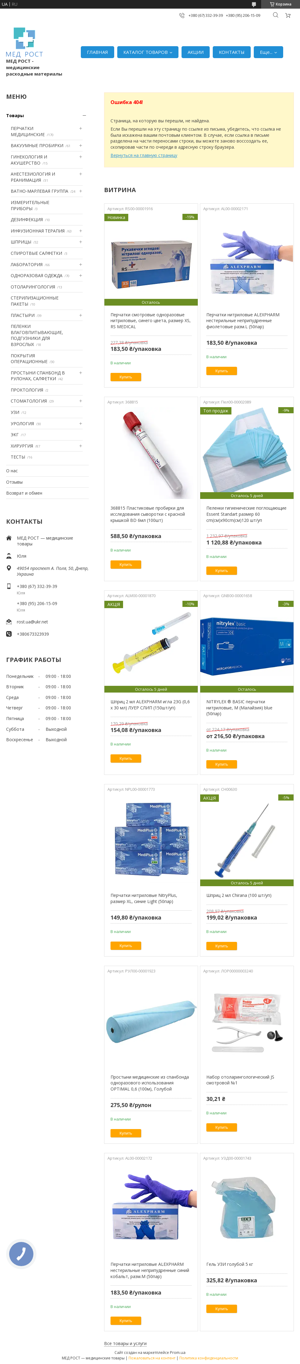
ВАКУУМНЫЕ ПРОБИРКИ (37, 145)
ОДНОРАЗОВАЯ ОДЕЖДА (36, 275)
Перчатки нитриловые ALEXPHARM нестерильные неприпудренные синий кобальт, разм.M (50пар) (150, 1270)
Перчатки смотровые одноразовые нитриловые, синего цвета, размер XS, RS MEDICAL (151, 320)
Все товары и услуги (125, 1343)
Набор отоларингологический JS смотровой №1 (240, 1080)
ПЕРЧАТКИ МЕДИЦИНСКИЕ (28, 131)
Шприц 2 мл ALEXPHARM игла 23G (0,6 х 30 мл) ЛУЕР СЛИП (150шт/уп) (150, 705)
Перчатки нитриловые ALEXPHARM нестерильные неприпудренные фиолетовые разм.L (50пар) (242, 320)
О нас (12, 471)
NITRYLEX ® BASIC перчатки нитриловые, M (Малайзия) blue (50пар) (239, 707)
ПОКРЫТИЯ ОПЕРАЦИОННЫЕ (29, 359)
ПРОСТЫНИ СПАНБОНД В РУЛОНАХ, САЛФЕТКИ (38, 376)
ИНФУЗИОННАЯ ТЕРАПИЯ (38, 231)
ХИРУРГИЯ (22, 446)
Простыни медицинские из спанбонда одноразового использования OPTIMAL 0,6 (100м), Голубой (150, 1083)
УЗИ (15, 412)
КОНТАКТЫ (232, 52)
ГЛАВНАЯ (97, 52)
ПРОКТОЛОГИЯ (27, 390)
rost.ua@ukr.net (32, 622)
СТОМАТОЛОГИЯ (29, 401)
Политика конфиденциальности (208, 1358)
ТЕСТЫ (18, 457)
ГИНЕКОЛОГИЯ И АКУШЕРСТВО (29, 160)
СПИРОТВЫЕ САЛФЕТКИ (36, 253)
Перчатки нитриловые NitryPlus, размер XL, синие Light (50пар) (144, 898)
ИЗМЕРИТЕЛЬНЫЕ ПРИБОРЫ (30, 205)
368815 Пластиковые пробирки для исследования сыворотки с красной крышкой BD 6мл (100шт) (148, 514)
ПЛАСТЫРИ (23, 315)
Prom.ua (178, 1352)
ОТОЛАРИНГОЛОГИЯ (33, 287)
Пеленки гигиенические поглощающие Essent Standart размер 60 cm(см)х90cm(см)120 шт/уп (246, 514)
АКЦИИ (196, 52)
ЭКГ (15, 434)
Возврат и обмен (24, 493)
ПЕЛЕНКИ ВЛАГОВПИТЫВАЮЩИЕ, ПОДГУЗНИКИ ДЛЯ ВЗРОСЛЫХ (37, 335)
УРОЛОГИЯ (22, 423)
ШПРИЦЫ (21, 242)
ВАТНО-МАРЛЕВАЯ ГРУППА (39, 191)
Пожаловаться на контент (152, 1358)
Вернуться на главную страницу (144, 155)
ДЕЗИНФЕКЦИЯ (27, 219)
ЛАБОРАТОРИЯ (27, 264)
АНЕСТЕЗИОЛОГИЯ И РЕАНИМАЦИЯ (33, 177)
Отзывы (14, 482)
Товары (15, 115)
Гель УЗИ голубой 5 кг (229, 1264)
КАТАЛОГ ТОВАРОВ (145, 52)
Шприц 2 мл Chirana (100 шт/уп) (239, 895)
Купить (126, 377)
